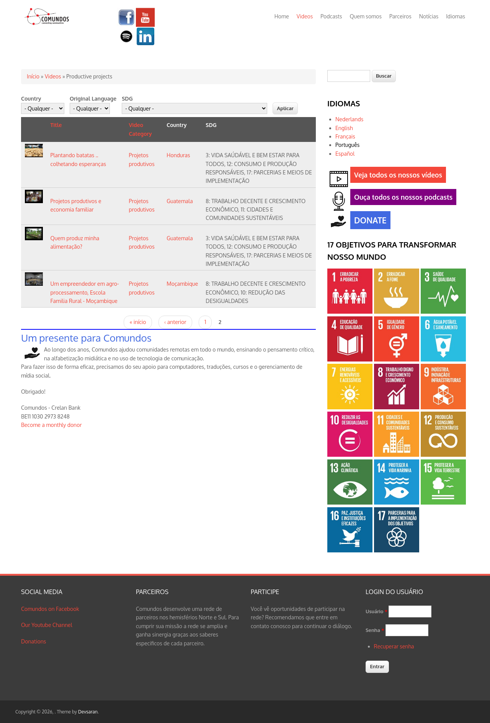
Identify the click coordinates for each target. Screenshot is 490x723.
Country (31, 98)
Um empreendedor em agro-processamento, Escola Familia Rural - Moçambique (85, 292)
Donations (33, 641)
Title (56, 125)
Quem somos (366, 16)
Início (33, 76)
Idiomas (455, 16)
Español (344, 153)
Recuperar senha (394, 646)
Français (345, 136)
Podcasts (331, 16)
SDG (127, 98)
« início (137, 322)
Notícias (429, 16)
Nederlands (349, 119)
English (344, 128)
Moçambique (182, 283)
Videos (305, 16)
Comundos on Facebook (50, 609)
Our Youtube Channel (46, 625)
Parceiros (400, 16)
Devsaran (88, 712)
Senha (375, 630)
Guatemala (180, 201)
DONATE (368, 221)
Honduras (178, 155)
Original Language (93, 98)
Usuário (376, 611)
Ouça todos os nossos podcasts (401, 198)
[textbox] (348, 76)
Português (347, 145)
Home (281, 16)
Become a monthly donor (51, 425)
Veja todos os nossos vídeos (396, 176)
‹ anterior (175, 322)
